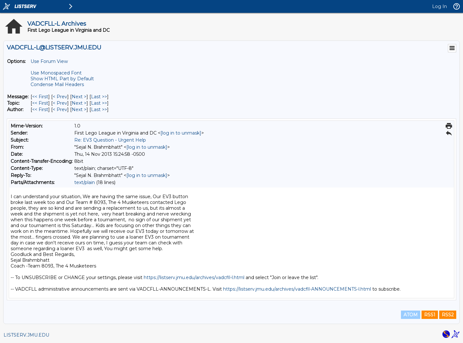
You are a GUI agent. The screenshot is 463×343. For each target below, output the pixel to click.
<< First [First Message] (40, 97)
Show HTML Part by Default (62, 79)
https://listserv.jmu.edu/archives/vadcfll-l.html (194, 277)
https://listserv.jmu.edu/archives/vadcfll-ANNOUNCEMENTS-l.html (297, 289)
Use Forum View (49, 61)
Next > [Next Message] (79, 97)
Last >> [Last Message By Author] (99, 109)
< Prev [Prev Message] (60, 97)
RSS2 (448, 315)
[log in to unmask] (180, 133)
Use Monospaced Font (56, 73)
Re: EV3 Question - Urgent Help (110, 140)
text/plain (84, 182)
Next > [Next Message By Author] (79, 109)
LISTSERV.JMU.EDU (26, 335)
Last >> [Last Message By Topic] (99, 103)
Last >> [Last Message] (99, 97)
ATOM (411, 315)
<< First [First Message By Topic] (40, 103)
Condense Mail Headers (57, 84)
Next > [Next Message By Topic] (79, 103)
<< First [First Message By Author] (40, 109)
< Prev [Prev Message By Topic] (60, 103)
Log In (439, 6)
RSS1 (429, 315)
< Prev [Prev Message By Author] (60, 109)
